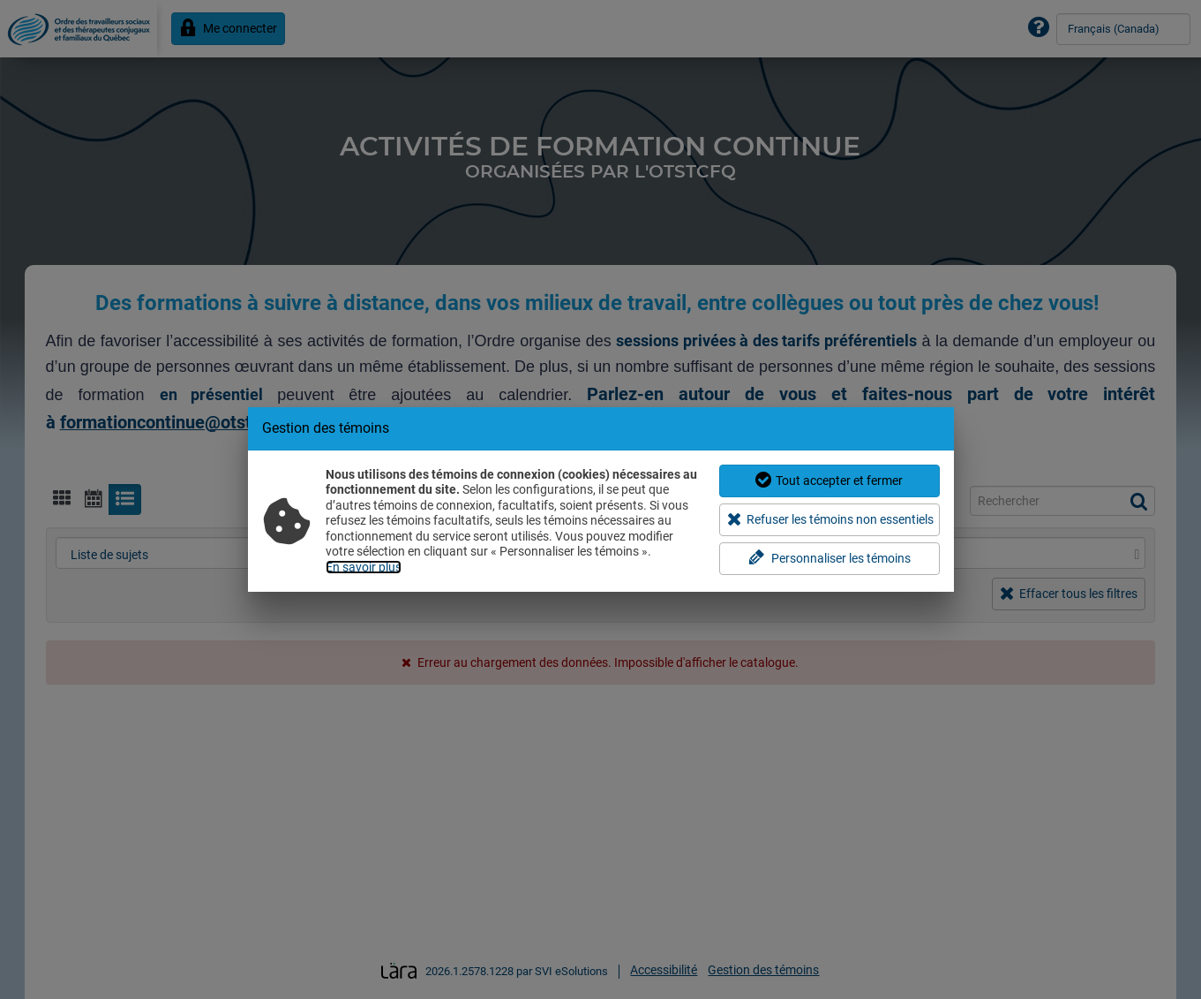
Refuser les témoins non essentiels (831, 519)
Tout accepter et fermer (829, 480)
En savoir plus (364, 567)
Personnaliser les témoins (829, 558)
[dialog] (601, 499)
